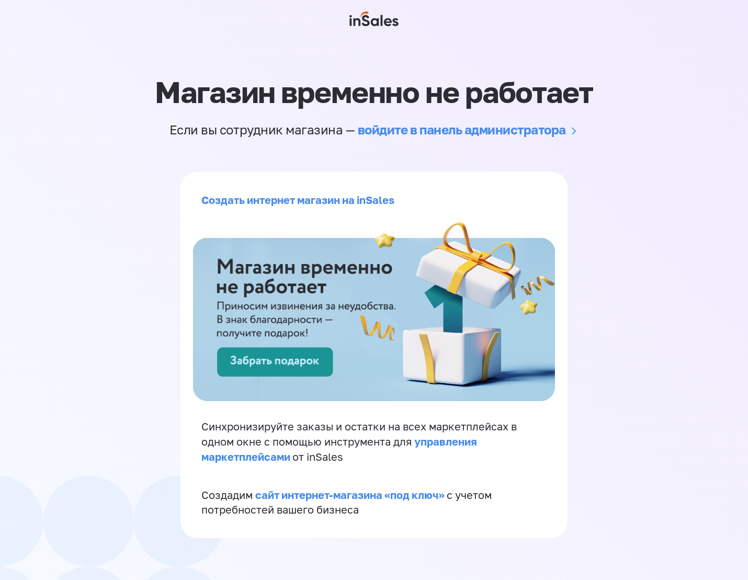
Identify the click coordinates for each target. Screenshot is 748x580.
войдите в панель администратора (462, 129)
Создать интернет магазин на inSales (297, 200)
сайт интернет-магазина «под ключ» (351, 494)
